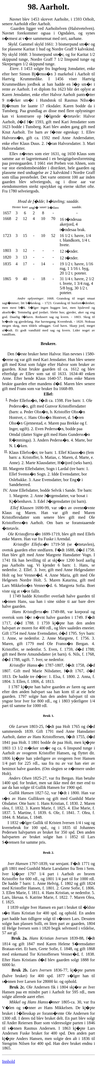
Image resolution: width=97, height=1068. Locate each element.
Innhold (8, 1061)
